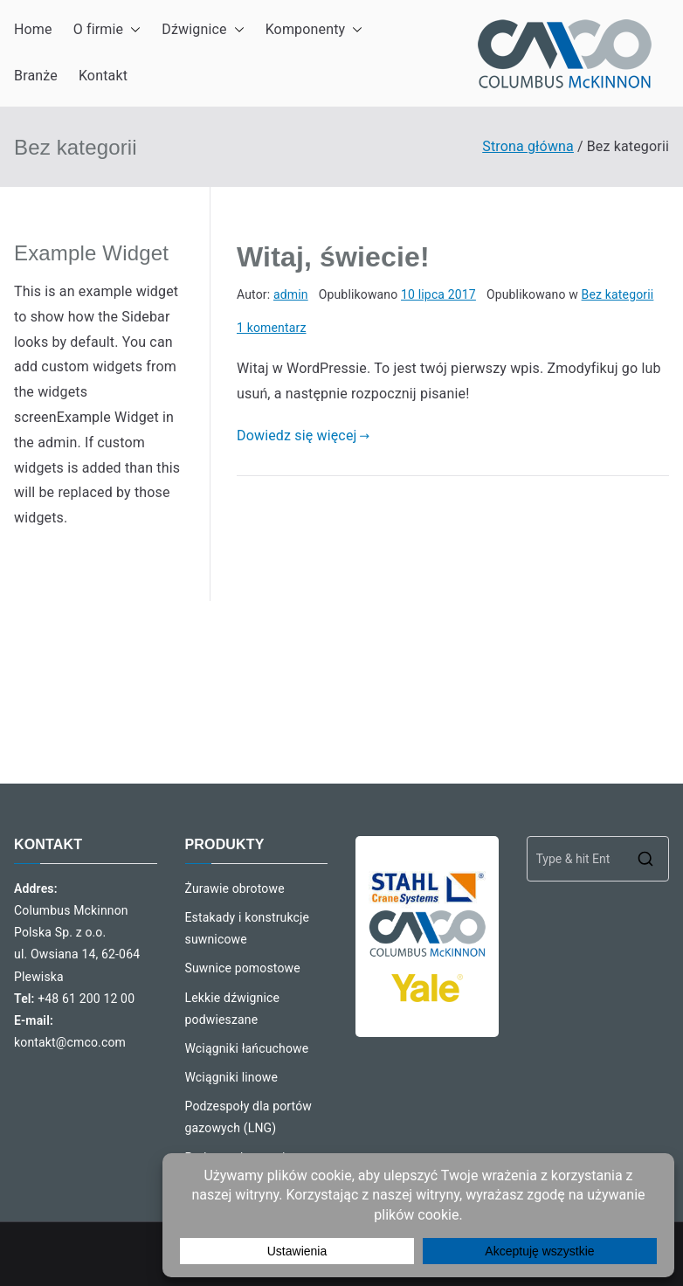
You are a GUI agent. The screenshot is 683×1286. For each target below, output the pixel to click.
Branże (36, 75)
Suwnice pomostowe (242, 968)
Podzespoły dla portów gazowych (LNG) (248, 1117)
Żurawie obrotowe (235, 888)
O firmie (107, 30)
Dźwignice (203, 30)
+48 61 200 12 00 (86, 999)
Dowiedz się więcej (303, 435)
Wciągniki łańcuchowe (247, 1048)
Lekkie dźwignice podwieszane (232, 1009)
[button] (132, 30)
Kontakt (103, 75)
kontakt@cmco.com (70, 1042)
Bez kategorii (618, 294)
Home (33, 29)
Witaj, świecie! (333, 257)
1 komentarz (272, 328)
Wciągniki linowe (232, 1077)
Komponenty (314, 30)
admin (290, 294)
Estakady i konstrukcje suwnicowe (247, 928)
